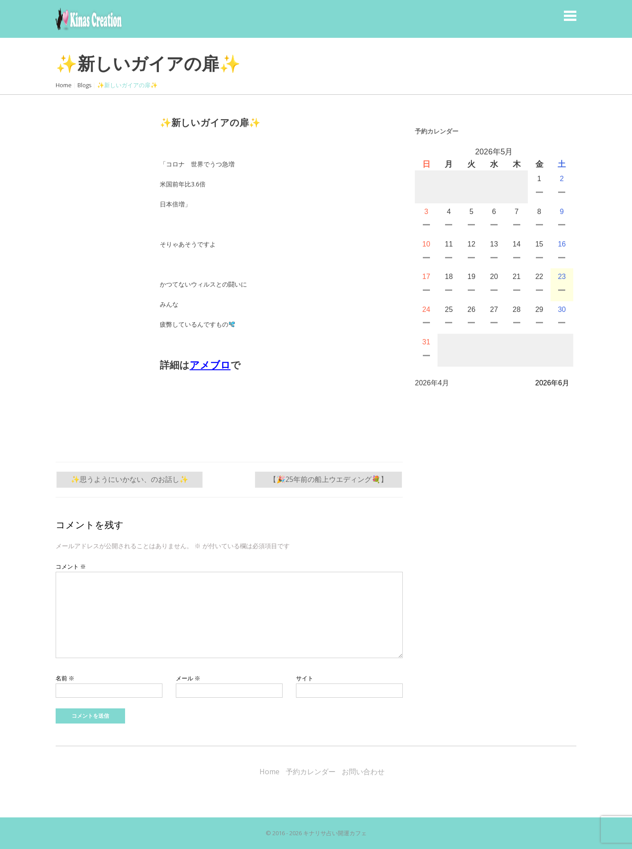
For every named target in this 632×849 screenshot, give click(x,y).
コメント (71, 566)
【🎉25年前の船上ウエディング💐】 (328, 479)
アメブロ (210, 365)
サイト (304, 678)
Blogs (84, 85)
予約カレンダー (311, 771)
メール (188, 678)
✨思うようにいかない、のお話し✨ (129, 479)
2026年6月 (552, 383)
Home (64, 85)
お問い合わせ (363, 771)
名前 (65, 678)
